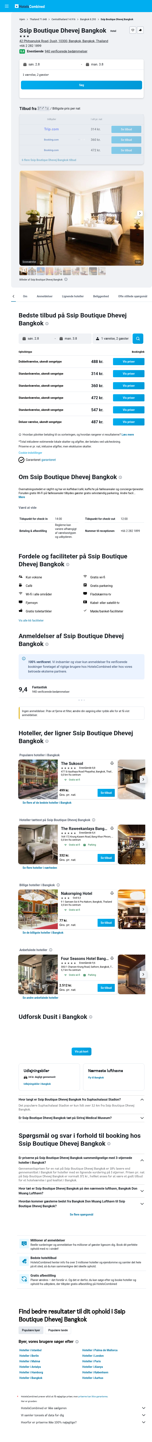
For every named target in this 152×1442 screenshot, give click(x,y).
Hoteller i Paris (93, 1365)
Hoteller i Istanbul (33, 1354)
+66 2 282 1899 (33, 46)
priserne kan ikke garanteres (95, 1400)
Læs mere (130, 434)
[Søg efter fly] (7, 18)
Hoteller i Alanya (94, 1370)
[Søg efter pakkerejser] (7, 43)
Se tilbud (108, 796)
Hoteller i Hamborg (34, 1376)
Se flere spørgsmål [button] (82, 1218)
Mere (24, 501)
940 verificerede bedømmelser (68, 51)
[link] (49, 807)
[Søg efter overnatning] (7, 26)
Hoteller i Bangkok (33, 1381)
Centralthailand (62, 19)
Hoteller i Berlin (31, 1359)
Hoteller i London (94, 1359)
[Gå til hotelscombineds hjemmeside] (29, 6)
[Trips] (7, 63)
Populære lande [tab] (60, 1334)
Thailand (36, 19)
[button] (6, 6)
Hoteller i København (97, 1376)
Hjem (25, 19)
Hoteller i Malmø (32, 1365)
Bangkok (87, 19)
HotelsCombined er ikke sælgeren (85, 1412)
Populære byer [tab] (34, 1334)
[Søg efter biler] (7, 35)
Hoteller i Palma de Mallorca (101, 1354)
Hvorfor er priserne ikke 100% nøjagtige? (85, 1426)
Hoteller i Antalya (32, 1370)
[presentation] (68, 279)
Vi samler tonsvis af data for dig (85, 1419)
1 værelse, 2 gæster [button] (38, 75)
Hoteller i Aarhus (94, 1381)
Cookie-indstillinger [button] (33, 452)
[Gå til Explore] (7, 51)
